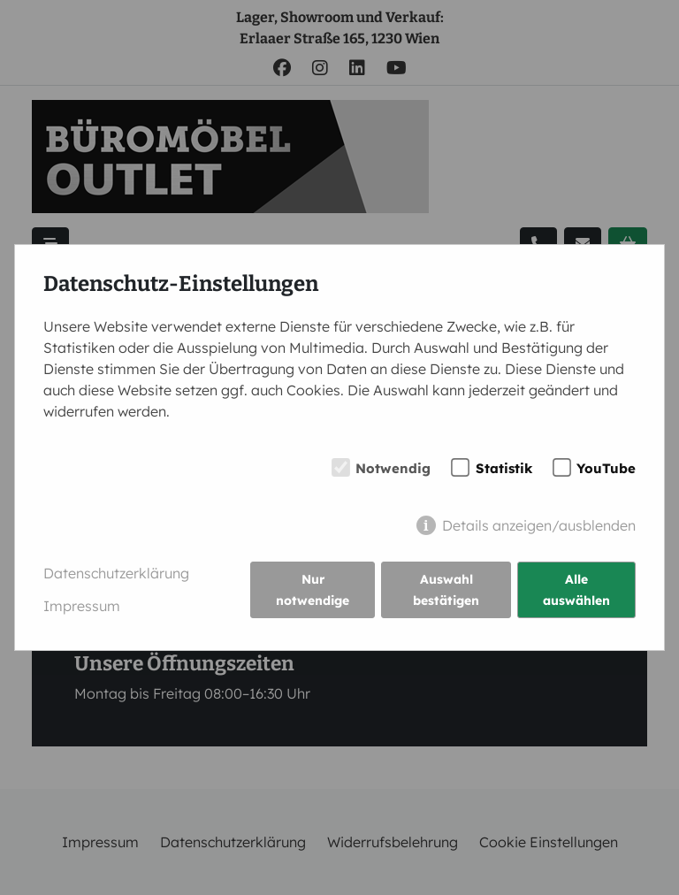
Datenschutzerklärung (116, 573)
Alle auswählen (576, 589)
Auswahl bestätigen (446, 589)
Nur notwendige (312, 589)
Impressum (81, 606)
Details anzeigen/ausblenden (539, 525)
